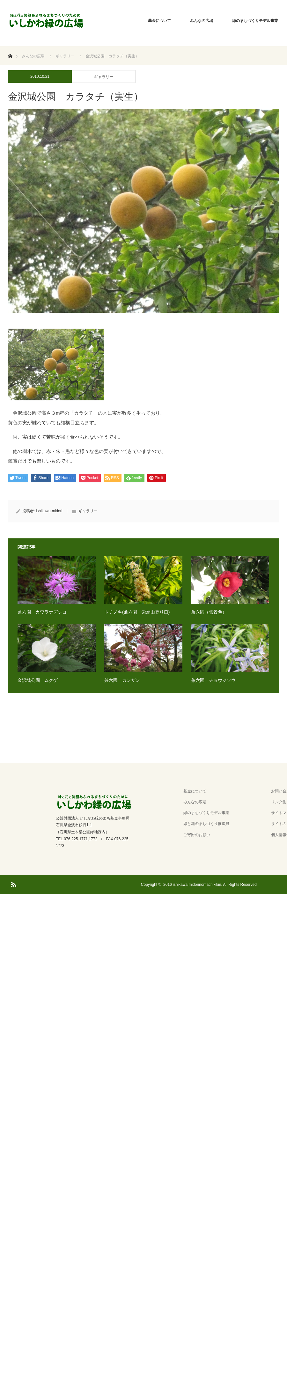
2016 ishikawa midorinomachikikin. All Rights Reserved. (210, 884)
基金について (159, 20)
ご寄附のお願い (196, 835)
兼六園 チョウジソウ (213, 680)
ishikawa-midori (49, 511)
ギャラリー (103, 77)
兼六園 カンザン (122, 680)
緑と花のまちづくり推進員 (206, 823)
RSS (13, 883)
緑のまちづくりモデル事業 (206, 813)
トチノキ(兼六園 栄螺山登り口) (137, 612)
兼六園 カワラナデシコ (42, 612)
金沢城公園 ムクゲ (38, 680)
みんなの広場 (201, 20)
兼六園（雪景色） (209, 612)
